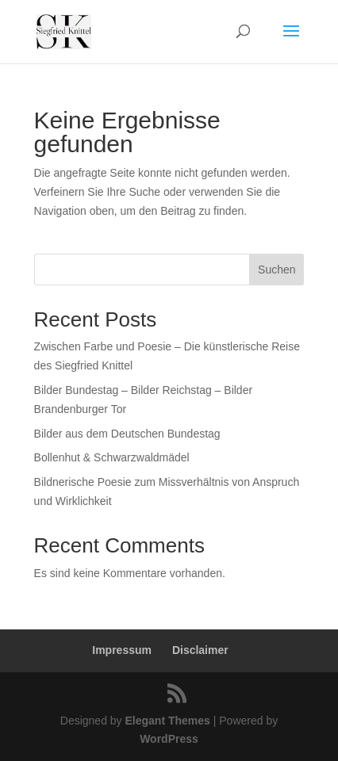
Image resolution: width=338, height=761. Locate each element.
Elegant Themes (167, 720)
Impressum (122, 650)
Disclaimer (200, 650)
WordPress (169, 738)
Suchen (276, 269)
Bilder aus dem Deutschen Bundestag (127, 433)
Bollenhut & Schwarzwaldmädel (112, 457)
